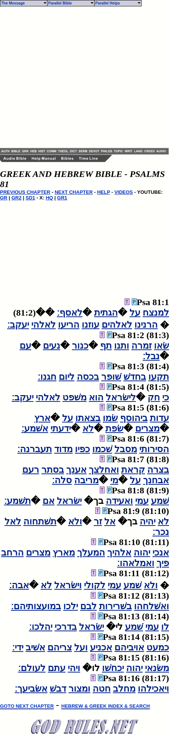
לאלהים (117, 325)
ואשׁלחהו (151, 606)
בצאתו (87, 418)
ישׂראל (69, 501)
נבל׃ (151, 356)
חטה (102, 689)
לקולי (94, 585)
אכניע (101, 647)
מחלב (124, 689)
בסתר (52, 470)
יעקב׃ (18, 325)
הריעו (68, 325)
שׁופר (111, 377)
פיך (163, 563)
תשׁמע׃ (17, 501)
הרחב (12, 552)
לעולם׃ (32, 668)
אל (110, 521)
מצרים (147, 428)
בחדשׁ (134, 377)
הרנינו (146, 325)
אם (49, 501)
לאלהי (43, 325)
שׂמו (110, 418)
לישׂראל (121, 397)
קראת (133, 470)
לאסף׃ (69, 313)
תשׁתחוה (39, 521)
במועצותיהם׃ (36, 606)
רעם (30, 470)
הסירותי (154, 449)
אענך (76, 470)
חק (154, 397)
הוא (96, 397)
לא (88, 428)
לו (165, 627)
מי (114, 480)
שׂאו (161, 346)
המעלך (91, 552)
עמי (142, 501)
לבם (88, 606)
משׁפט (74, 397)
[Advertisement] (70, 77)
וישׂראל (68, 585)
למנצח (156, 313)
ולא (75, 521)
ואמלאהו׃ (135, 563)
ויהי (74, 668)
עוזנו (90, 325)
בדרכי (66, 627)
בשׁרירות (115, 606)
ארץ (42, 418)
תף (106, 346)
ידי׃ (17, 647)
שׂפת (114, 428)
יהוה (142, 552)
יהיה (147, 521)
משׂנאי (157, 668)
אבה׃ (19, 585)
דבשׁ (58, 689)
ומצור (79, 689)
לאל (13, 521)
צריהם (59, 647)
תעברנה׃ (34, 449)
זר (98, 521)
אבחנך (156, 480)
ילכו (70, 606)
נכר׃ (160, 532)
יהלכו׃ (40, 627)
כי (165, 397)
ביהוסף (134, 418)
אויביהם (129, 647)
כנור (80, 346)
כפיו (82, 449)
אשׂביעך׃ (31, 689)
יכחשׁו (113, 668)
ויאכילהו (153, 689)
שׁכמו (102, 449)
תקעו (158, 377)
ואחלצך (104, 470)
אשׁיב (35, 647)
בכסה (88, 377)
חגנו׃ (47, 377)
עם (25, 346)
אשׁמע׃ (34, 428)
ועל (81, 647)
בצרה (158, 470)
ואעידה (119, 501)
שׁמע (160, 501)
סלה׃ (62, 480)
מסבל (125, 449)
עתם (56, 668)
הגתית (106, 313)
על (134, 313)
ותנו (121, 346)
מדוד (63, 449)
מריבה (86, 480)
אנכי (160, 552)
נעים (51, 346)
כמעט (157, 647)
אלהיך (119, 552)
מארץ (64, 552)
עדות (159, 418)
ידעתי (60, 428)
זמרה (141, 346)
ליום (67, 377)
